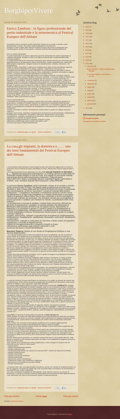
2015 (87, 60)
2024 (87, 30)
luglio (89, 90)
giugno (89, 94)
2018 (87, 50)
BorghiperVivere (28, 10)
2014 (87, 63)
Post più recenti (11, 396)
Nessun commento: (45, 132)
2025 (87, 27)
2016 (87, 57)
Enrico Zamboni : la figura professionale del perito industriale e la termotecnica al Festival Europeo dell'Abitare (40, 32)
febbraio (90, 100)
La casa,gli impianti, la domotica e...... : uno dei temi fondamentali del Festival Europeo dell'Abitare (39, 150)
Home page (41, 396)
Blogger (69, 414)
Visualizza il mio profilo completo (94, 121)
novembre (91, 80)
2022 (87, 37)
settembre (91, 84)
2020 (87, 43)
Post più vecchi (71, 396)
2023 (87, 33)
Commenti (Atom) (17, 401)
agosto (89, 87)
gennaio (90, 104)
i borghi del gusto (92, 118)
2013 (87, 108)
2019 (87, 47)
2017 (87, 53)
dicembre (90, 66)
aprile (89, 97)
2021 (87, 40)
